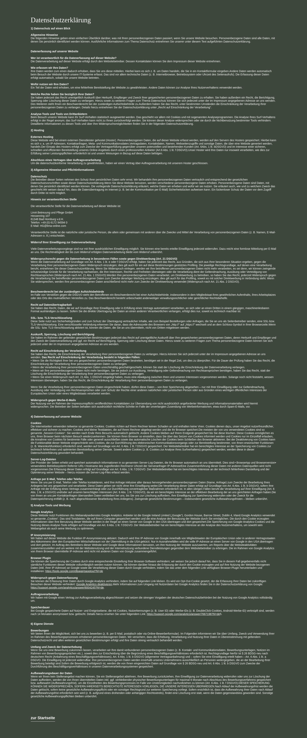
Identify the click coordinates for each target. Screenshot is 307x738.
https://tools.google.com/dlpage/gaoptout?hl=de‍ (74, 571)
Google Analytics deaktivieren (94, 584)
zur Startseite (43, 718)
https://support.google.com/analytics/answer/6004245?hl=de (67, 587)
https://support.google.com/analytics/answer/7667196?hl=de (183, 614)
